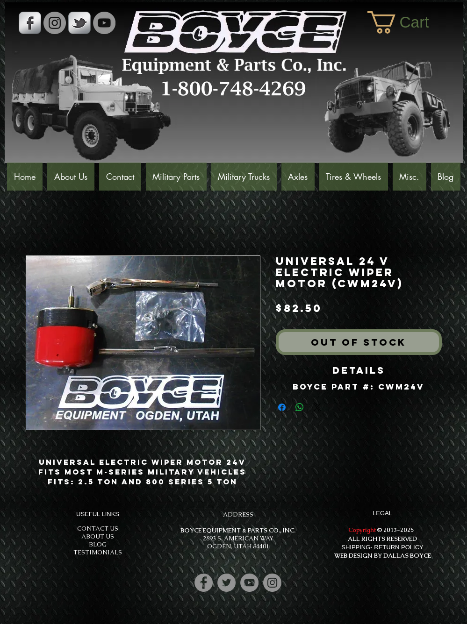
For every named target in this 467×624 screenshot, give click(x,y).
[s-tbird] (79, 23)
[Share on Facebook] (281, 407)
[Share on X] (317, 407)
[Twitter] (226, 583)
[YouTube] (104, 23)
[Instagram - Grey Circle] (54, 23)
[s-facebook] (30, 23)
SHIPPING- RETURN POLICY (382, 547)
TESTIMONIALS (97, 552)
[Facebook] (203, 583)
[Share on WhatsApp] (299, 407)
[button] (410, 22)
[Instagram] (272, 583)
